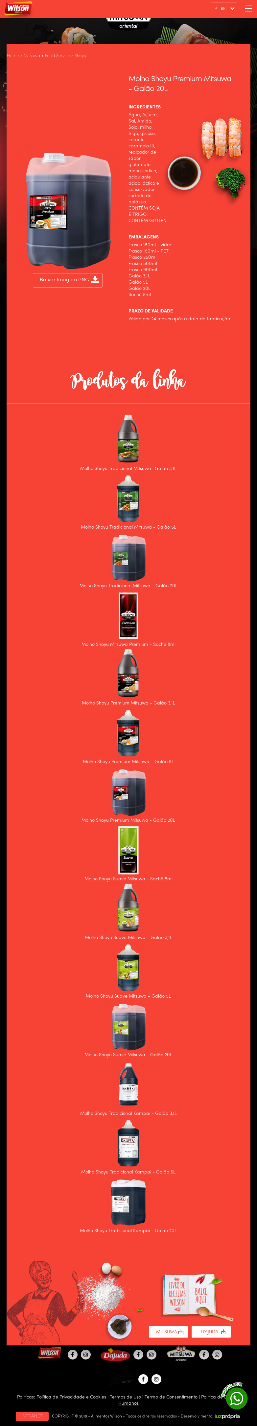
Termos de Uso (125, 1397)
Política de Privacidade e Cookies (71, 1397)
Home (13, 56)
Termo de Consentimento (171, 1397)
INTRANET (32, 1416)
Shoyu (80, 56)
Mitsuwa (32, 56)
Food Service (57, 56)
